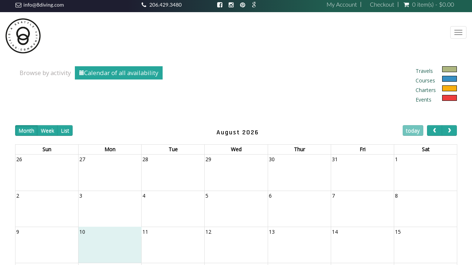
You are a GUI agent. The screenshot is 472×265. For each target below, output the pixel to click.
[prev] (434, 130)
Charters (426, 89)
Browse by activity (45, 72)
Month (26, 130)
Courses (425, 80)
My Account (341, 4)
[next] (449, 130)
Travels (424, 70)
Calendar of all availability (118, 72)
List (65, 130)
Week (47, 130)
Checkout (382, 4)
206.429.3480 (165, 4)
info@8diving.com (44, 4)
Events (423, 99)
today (413, 130)
